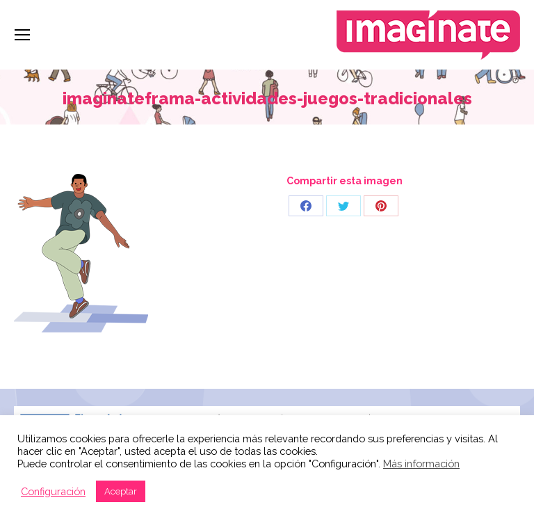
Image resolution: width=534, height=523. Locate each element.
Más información (421, 463)
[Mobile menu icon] (22, 34)
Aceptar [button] (120, 491)
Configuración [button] (53, 491)
